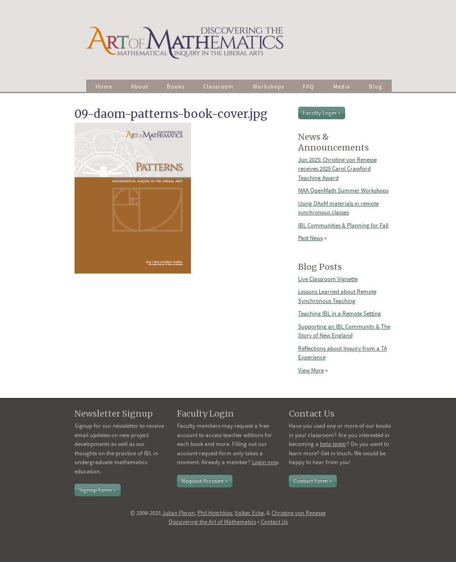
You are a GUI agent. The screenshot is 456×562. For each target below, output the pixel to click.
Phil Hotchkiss (214, 513)
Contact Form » (312, 481)
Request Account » (205, 481)
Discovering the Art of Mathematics (212, 522)
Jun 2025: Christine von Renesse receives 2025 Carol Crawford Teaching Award (337, 169)
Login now (265, 462)
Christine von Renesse (299, 513)
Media (341, 86)
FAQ (308, 86)
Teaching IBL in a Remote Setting (339, 313)
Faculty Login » (321, 113)
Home (103, 86)
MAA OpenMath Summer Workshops (343, 190)
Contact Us (274, 522)
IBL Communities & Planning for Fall (343, 225)
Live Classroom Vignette (328, 279)
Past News (310, 238)
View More (311, 370)
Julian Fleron (178, 513)
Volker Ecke (249, 513)
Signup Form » (97, 489)
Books (175, 86)
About (139, 86)
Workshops (268, 86)
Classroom (218, 86)
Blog (375, 86)
